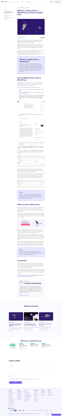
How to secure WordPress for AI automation (45, 324)
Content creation (27, 7)
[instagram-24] (46, 408)
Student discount (43, 395)
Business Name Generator (28, 396)
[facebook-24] (44, 408)
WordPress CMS (20, 207)
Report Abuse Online (50, 395)
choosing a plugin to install (27, 194)
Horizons (26, 391)
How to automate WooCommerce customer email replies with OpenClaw (15, 325)
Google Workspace (11, 405)
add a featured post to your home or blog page (30, 84)
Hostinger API (26, 400)
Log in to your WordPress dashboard (26, 89)
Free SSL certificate (19, 396)
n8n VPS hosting (11, 395)
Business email (10, 396)
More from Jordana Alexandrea (24, 295)
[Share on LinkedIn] (44, 37)
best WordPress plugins (36, 173)
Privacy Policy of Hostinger (41, 410)
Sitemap (35, 401)
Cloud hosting (10, 397)
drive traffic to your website (31, 214)
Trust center (35, 400)
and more (29, 410)
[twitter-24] (48, 408)
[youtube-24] (49, 408)
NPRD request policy (34, 410)
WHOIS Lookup (19, 395)
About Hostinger (43, 391)
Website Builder (27, 392)
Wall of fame (35, 397)
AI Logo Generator (27, 397)
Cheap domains (19, 392)
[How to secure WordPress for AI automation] (46, 316)
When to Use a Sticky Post (8, 17)
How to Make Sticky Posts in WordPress (8, 16)
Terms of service (51, 410)
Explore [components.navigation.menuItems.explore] (18, 1)
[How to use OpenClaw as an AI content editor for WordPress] (31, 316)
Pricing (35, 391)
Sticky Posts (19, 173)
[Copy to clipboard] (39, 37)
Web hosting (10, 391)
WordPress (22, 7)
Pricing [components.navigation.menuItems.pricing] (10, 1)
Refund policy (46, 410)
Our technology (43, 392)
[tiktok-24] (52, 408)
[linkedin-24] (43, 408)
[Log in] (57, 2)
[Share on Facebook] (42, 37)
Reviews (35, 392)
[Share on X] (40, 37)
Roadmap (35, 396)
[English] (52, 1)
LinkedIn (26, 292)
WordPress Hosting (11, 392)
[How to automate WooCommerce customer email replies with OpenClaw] (16, 316)
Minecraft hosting (11, 401)
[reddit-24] (51, 408)
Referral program (36, 395)
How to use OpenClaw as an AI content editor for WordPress (30, 324)
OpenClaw (10, 404)
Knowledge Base (50, 392)
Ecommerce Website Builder (28, 395)
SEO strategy (21, 217)
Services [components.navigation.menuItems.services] (14, 1)
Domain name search (19, 391)
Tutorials (19, 7)
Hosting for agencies (11, 400)
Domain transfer (19, 397)
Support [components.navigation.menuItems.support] (22, 1)
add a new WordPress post (24, 93)
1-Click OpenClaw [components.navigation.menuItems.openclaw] (28, 1)
